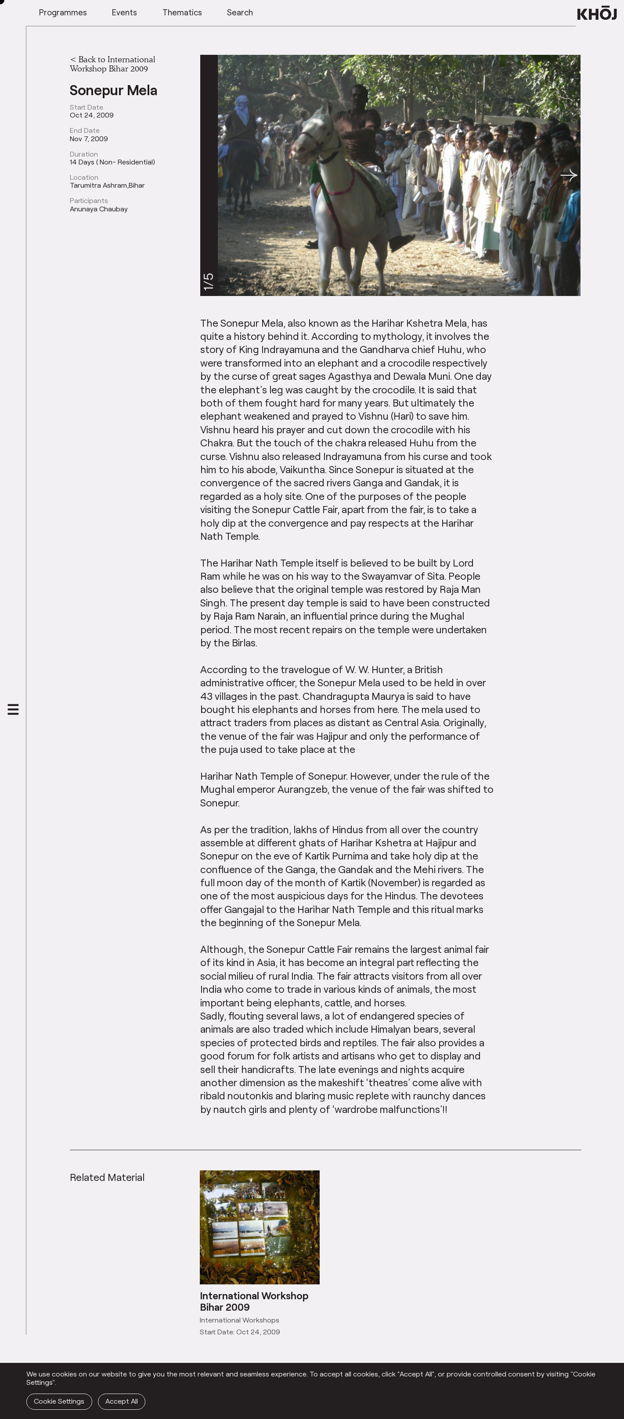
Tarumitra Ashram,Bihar (107, 185)
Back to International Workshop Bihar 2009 (112, 64)
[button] (569, 175)
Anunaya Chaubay (99, 209)
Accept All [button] (121, 1401)
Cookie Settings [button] (59, 1401)
